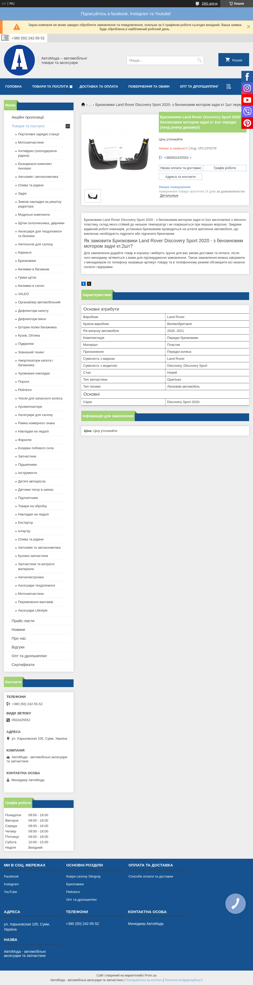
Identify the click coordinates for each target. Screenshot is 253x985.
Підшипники (27, 464)
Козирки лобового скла (36, 448)
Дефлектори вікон (32, 319)
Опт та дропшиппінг (199, 86)
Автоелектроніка (31, 577)
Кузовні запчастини (33, 556)
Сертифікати (23, 664)
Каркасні (24, 252)
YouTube (10, 892)
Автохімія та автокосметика (39, 547)
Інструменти (27, 473)
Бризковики (27, 261)
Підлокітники (28, 498)
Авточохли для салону (35, 244)
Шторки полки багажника (37, 327)
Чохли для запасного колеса (40, 398)
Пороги (23, 381)
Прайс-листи (23, 621)
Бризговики (75, 884)
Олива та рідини (30, 185)
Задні (22, 193)
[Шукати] (199, 60)
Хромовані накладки (34, 373)
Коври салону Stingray (83, 876)
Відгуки (18, 647)
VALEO (23, 294)
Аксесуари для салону (35, 415)
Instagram (11, 884)
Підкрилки (26, 344)
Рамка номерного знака (36, 423)
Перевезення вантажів (35, 602)
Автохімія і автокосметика (38, 177)
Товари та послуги (50, 86)
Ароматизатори (30, 406)
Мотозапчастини (31, 142)
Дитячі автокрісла (31, 481)
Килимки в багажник (33, 269)
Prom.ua (150, 975)
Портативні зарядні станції (38, 134)
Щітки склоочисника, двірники (41, 223)
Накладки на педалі (33, 431)
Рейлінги (24, 390)
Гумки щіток (27, 277)
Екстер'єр (25, 522)
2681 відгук (210, 3)
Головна (13, 86)
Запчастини (27, 456)
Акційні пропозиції (28, 117)
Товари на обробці (32, 506)
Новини (18, 629)
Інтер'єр (24, 531)
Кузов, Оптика (29, 335)
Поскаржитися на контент (143, 980)
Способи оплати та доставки (151, 876)
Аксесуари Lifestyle (33, 610)
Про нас (19, 638)
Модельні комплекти (34, 214)
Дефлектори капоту (33, 311)
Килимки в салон (31, 286)
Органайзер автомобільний (39, 302)
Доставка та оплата (99, 86)
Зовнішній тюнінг (31, 352)
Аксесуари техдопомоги (36, 585)
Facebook (11, 876)
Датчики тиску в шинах (35, 489)
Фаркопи (24, 440)
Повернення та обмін (148, 86)
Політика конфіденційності (184, 980)
